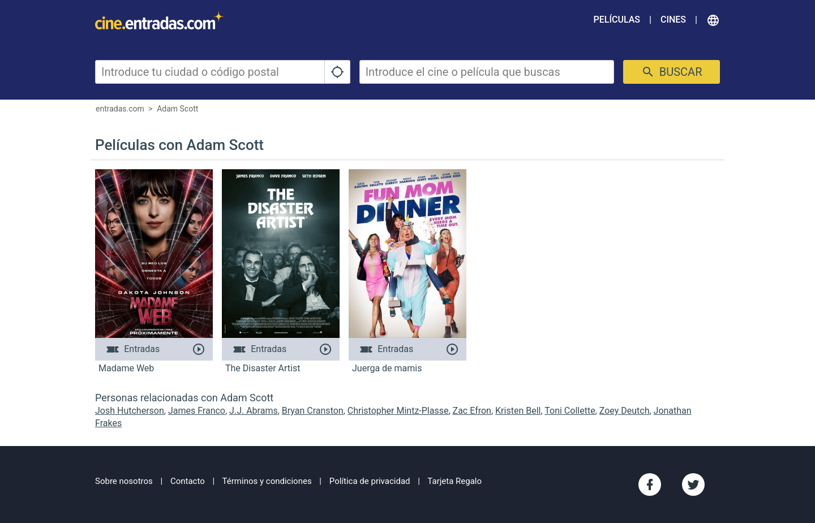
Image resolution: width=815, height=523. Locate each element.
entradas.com (120, 108)
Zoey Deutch (624, 410)
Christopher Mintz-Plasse (398, 410)
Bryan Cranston (313, 410)
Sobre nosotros (124, 481)
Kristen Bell (518, 410)
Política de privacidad (369, 481)
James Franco (196, 410)
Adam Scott (177, 108)
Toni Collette (569, 410)
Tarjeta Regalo (454, 481)
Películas (617, 19)
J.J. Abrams (253, 410)
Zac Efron (472, 410)
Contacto (187, 481)
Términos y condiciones (267, 481)
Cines (673, 19)
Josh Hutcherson (129, 410)
